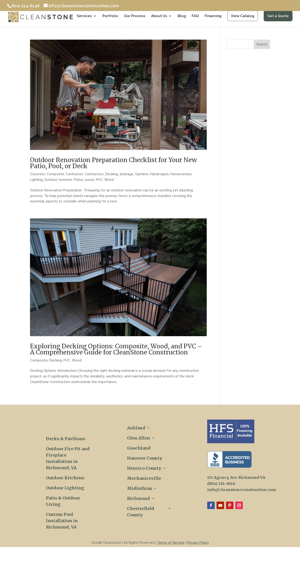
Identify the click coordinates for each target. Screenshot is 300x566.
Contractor (74, 174)
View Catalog (242, 16)
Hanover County (144, 458)
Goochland (139, 448)
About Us (159, 16)
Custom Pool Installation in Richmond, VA (62, 521)
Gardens (141, 174)
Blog (182, 16)
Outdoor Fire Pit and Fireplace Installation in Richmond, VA (68, 458)
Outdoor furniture (58, 180)
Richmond (138, 498)
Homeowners (181, 174)
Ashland (136, 428)
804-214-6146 (26, 5)
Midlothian (139, 488)
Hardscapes (159, 174)
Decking (111, 174)
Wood (109, 180)
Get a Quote (278, 16)
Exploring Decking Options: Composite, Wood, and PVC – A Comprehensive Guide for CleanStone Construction (116, 349)
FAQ (195, 16)
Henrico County (144, 468)
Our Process (134, 16)
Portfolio (110, 16)
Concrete (37, 174)
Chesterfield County (140, 512)
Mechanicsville (144, 478)
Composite (55, 174)
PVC (99, 180)
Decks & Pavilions (65, 438)
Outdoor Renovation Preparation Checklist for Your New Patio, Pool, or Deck (113, 163)
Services (84, 16)
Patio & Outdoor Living (63, 501)
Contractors (94, 174)
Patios (79, 180)
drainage (126, 174)
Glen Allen (138, 438)
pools (89, 180)
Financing (213, 16)
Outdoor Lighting (65, 488)
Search (261, 44)
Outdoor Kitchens (65, 477)
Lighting (36, 180)
